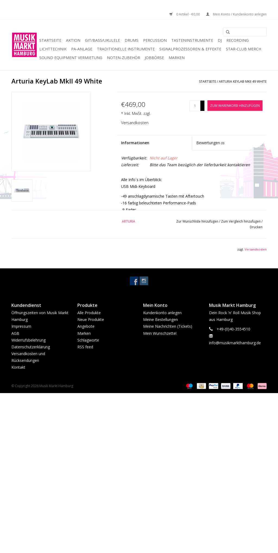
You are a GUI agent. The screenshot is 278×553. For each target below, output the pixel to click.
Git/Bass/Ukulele (102, 40)
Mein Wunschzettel (159, 333)
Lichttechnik (53, 49)
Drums (131, 40)
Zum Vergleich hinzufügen (241, 221)
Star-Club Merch (243, 49)
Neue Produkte (90, 319)
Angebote (85, 326)
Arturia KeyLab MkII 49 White (243, 81)
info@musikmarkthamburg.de (235, 342)
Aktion (73, 40)
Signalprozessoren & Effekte (190, 49)
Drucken (256, 227)
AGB (15, 333)
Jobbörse (154, 57)
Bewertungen (210, 142)
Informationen (135, 142)
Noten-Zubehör (123, 57)
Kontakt (18, 367)
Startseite (50, 40)
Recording (237, 40)
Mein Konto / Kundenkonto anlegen (236, 14)
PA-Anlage (81, 49)
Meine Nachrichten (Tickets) (167, 326)
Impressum (21, 326)
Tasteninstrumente (192, 40)
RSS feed (85, 346)
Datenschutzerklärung (30, 346)
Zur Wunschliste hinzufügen (197, 221)
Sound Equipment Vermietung (70, 57)
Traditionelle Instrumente (126, 49)
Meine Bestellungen (160, 319)
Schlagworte (88, 340)
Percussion (155, 40)
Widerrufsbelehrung (28, 340)
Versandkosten (135, 122)
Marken (177, 57)
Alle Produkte (89, 312)
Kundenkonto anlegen (162, 312)
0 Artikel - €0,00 (185, 14)
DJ (220, 40)
